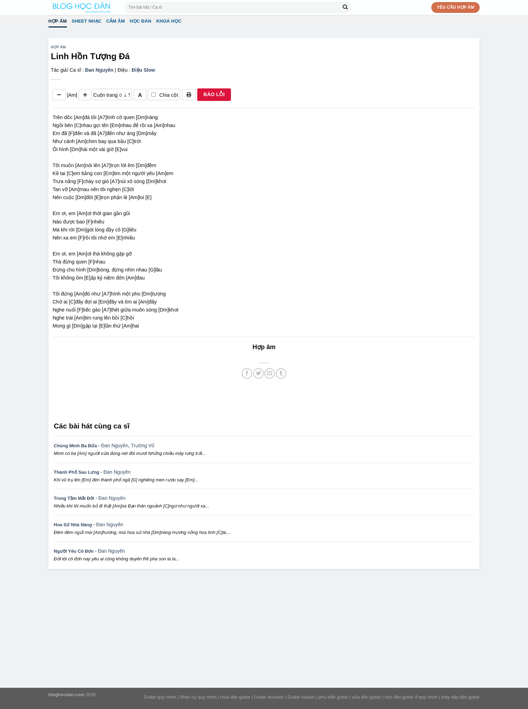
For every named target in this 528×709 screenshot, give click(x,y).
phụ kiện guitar (333, 697)
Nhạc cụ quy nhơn (198, 697)
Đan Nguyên (99, 70)
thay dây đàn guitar (460, 697)
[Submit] (345, 7)
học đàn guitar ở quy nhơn (411, 697)
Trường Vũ (142, 445)
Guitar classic (301, 697)
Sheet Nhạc (86, 21)
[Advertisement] (264, 399)
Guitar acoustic (269, 697)
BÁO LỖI (214, 94)
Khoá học (169, 21)
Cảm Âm (115, 21)
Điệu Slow (143, 70)
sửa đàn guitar (366, 697)
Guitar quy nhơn (160, 697)
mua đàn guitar (235, 697)
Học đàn (140, 21)
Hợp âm (57, 21)
